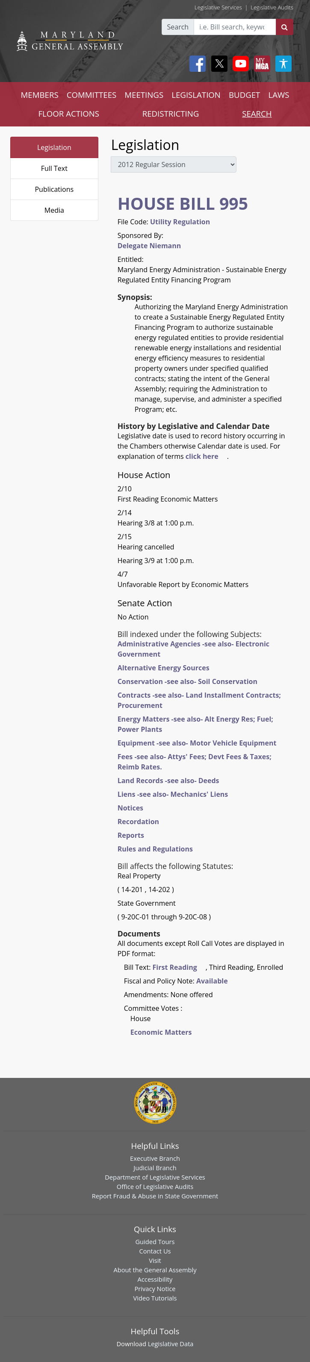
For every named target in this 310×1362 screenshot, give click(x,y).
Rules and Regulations (155, 849)
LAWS (278, 94)
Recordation (138, 821)
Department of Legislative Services (155, 1177)
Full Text (54, 168)
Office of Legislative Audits (155, 1186)
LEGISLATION (196, 94)
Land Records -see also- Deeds (168, 780)
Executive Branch (155, 1158)
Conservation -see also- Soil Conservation (187, 681)
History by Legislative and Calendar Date (194, 426)
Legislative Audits (272, 7)
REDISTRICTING (170, 113)
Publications (54, 189)
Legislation (54, 147)
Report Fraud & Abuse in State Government (155, 1196)
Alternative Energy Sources (164, 667)
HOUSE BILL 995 (183, 203)
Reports (131, 835)
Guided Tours (154, 1241)
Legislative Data (171, 1343)
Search (178, 27)
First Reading (175, 967)
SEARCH (257, 113)
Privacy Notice (154, 1288)
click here (202, 456)
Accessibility (155, 1279)
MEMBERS (40, 94)
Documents (139, 933)
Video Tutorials (155, 1298)
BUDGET (244, 94)
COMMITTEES (92, 94)
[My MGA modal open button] (260, 64)
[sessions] (173, 164)
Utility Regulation (180, 221)
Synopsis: (135, 297)
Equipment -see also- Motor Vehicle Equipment (197, 743)
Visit (155, 1260)
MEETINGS (143, 94)
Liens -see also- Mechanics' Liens (173, 794)
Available (212, 981)
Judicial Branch (155, 1167)
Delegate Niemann (149, 245)
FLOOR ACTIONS (68, 113)
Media (54, 210)
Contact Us (155, 1251)
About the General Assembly (154, 1269)
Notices (130, 808)
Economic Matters (161, 1032)
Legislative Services (218, 7)
